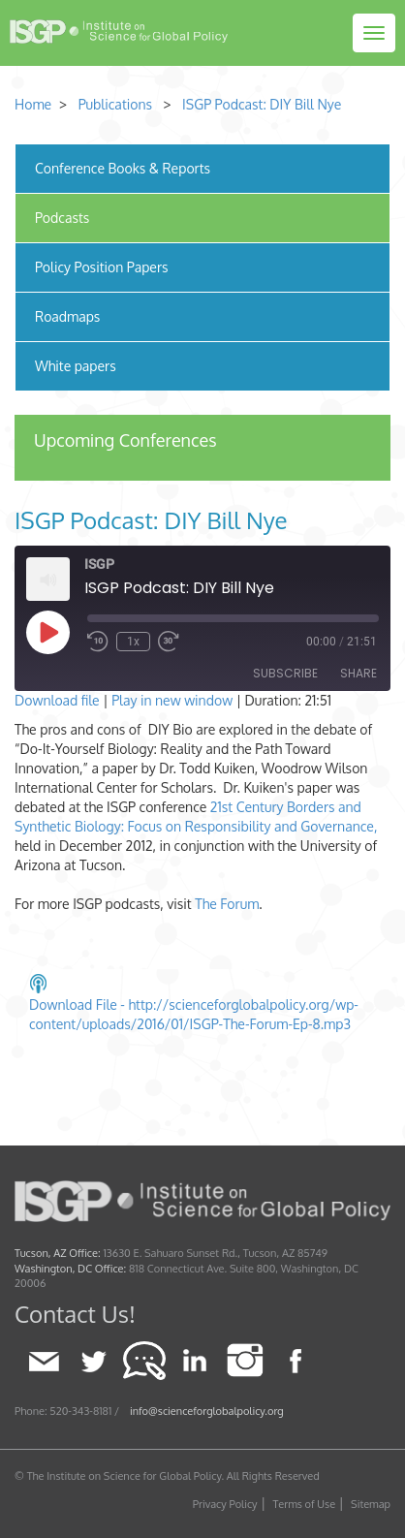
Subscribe (285, 673)
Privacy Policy (225, 1504)
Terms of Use (304, 1504)
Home (33, 104)
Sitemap (370, 1504)
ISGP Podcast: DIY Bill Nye (261, 104)
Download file (57, 700)
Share (358, 673)
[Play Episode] (47, 632)
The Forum (227, 903)
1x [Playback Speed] (133, 641)
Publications (115, 104)
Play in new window (172, 700)
